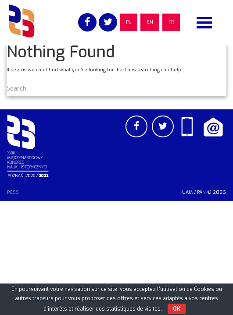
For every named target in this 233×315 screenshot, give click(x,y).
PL (128, 22)
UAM (187, 192)
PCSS (13, 192)
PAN (201, 192)
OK (176, 308)
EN (150, 22)
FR (171, 22)
